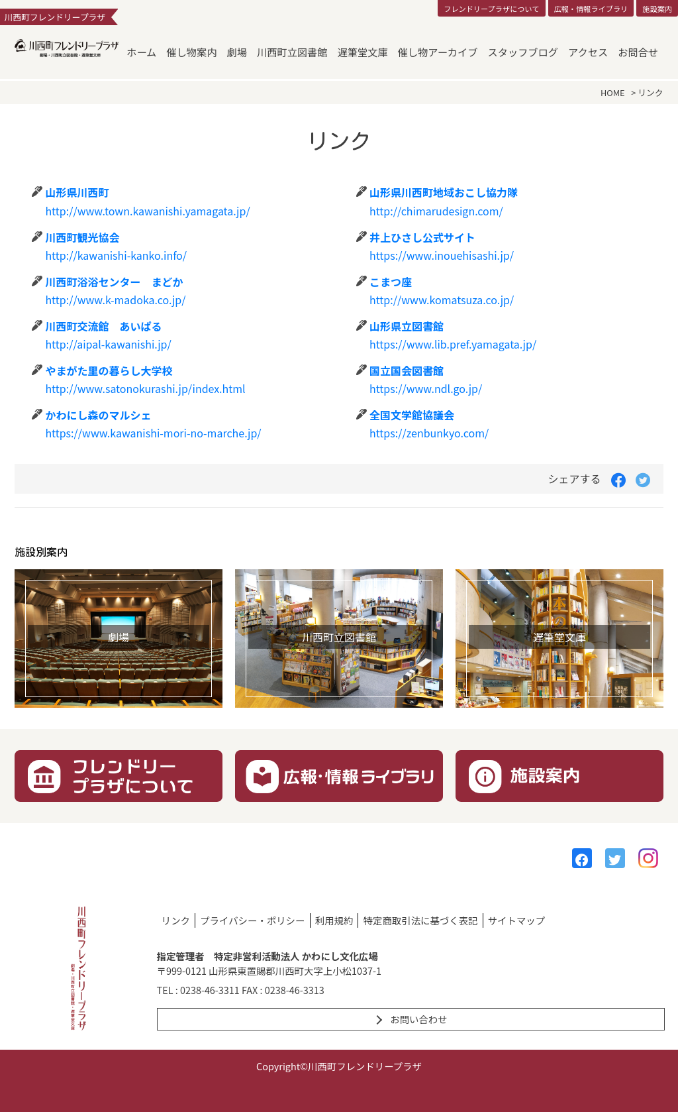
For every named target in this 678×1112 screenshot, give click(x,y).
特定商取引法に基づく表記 (420, 920)
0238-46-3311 (210, 990)
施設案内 (657, 8)
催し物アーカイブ (438, 51)
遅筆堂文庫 (363, 51)
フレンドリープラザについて (491, 8)
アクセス (588, 51)
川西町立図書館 (292, 51)
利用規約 (334, 920)
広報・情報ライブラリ (591, 8)
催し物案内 (191, 51)
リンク (176, 920)
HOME (613, 92)
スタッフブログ (523, 51)
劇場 (237, 51)
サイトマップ (516, 920)
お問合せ (638, 51)
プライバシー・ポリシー (252, 920)
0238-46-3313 (294, 990)
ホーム (141, 51)
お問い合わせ (418, 1019)
